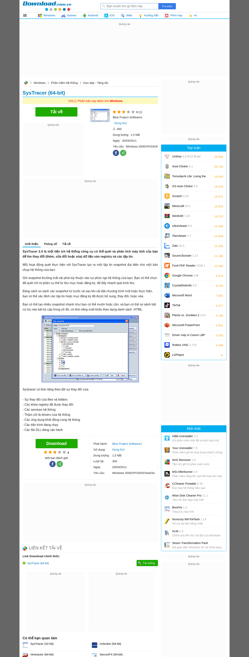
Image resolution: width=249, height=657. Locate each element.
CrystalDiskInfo (184, 285)
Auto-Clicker (182, 166)
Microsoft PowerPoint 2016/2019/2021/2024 (186, 326)
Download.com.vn (26, 83)
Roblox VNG (184, 344)
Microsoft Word (186, 297)
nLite (177, 531)
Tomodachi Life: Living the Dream (189, 178)
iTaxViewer (181, 235)
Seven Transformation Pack (190, 543)
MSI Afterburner (184, 471)
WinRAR (181, 216)
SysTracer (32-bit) (41, 643)
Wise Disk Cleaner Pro (190, 495)
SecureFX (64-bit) (111, 654)
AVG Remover (184, 459)
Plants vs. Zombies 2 (189, 315)
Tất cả (27, 15)
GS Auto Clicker (185, 186)
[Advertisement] (124, 53)
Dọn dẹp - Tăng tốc (95, 82)
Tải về (66, 244)
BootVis (179, 507)
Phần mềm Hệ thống (64, 82)
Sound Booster (185, 255)
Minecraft (181, 206)
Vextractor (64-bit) (41, 654)
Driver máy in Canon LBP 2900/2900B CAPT (188, 336)
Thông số (50, 244)
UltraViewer (182, 225)
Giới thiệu (31, 244)
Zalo (178, 245)
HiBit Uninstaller (185, 436)
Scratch (180, 196)
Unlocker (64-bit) (110, 643)
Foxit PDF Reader (188, 265)
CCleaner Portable (187, 483)
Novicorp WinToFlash (189, 519)
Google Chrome (185, 275)
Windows (40, 82)
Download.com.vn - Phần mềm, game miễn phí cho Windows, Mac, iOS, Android (47, 6)
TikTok (176, 305)
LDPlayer (178, 354)
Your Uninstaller (184, 448)
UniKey (186, 158)
